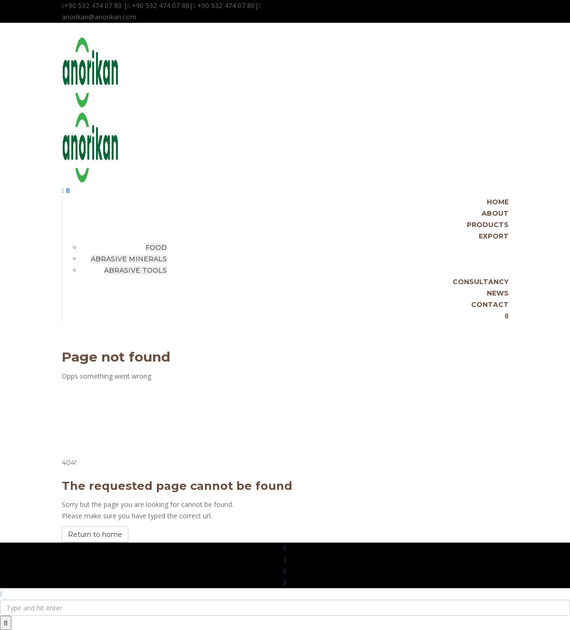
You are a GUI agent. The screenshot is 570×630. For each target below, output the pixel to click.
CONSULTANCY (481, 281)
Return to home (95, 534)
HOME (498, 202)
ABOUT (495, 213)
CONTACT (490, 304)
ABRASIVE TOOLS (135, 270)
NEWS (498, 293)
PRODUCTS (488, 224)
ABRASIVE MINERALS (129, 259)
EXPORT (494, 236)
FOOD (156, 247)
